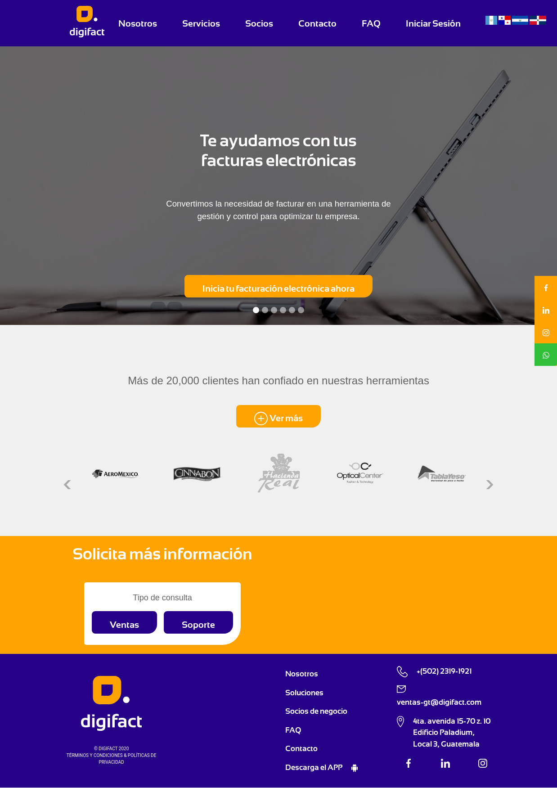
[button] (42, 185)
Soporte (198, 624)
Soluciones (304, 692)
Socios (259, 23)
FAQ (371, 23)
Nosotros (137, 23)
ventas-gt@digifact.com (439, 702)
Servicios (201, 23)
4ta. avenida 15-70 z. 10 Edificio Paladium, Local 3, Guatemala (451, 732)
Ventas (124, 624)
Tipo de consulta (162, 597)
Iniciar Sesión (433, 23)
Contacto (317, 23)
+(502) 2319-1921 (444, 670)
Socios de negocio (316, 711)
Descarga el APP (314, 767)
